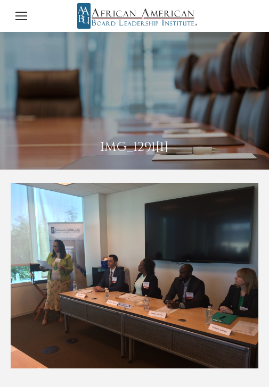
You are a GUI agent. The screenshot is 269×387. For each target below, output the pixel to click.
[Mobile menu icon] (21, 16)
